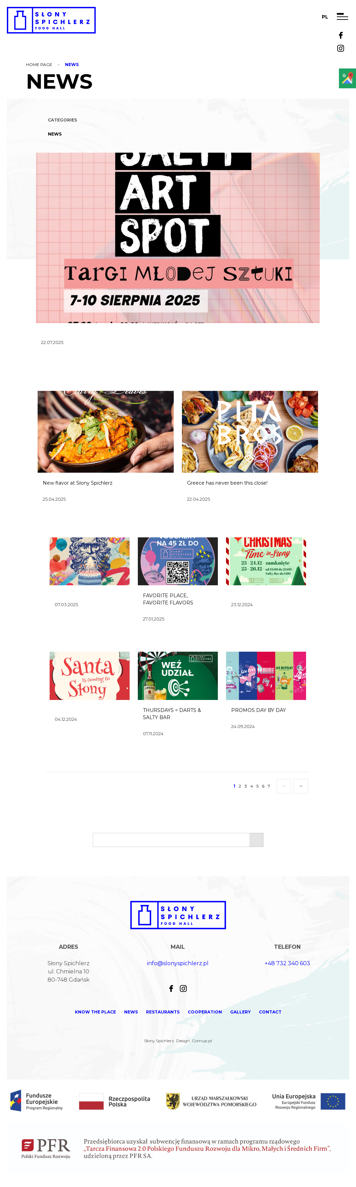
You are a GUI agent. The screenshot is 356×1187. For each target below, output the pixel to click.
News (55, 134)
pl (325, 17)
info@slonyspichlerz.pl (178, 963)
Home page (39, 64)
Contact (270, 1011)
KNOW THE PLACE (95, 1011)
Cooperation (205, 1011)
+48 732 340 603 (287, 963)
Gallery (240, 1011)
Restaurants (163, 1011)
